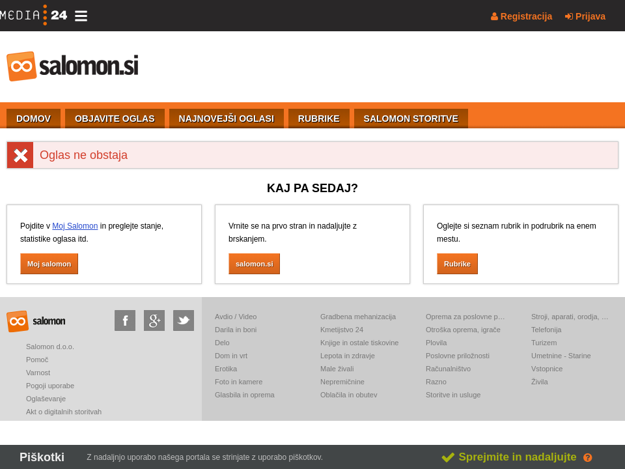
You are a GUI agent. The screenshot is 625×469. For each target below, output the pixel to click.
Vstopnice (546, 369)
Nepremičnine (342, 382)
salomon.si (73, 66)
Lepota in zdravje (347, 356)
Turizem (544, 343)
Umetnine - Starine (561, 356)
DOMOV (33, 118)
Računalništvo (448, 369)
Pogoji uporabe (50, 386)
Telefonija (546, 330)
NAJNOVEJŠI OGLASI (226, 118)
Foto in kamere (238, 382)
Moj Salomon (75, 226)
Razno (436, 382)
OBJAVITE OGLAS (115, 118)
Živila (539, 382)
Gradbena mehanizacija (358, 316)
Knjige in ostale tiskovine (359, 343)
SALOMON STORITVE (411, 118)
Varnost (38, 373)
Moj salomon (49, 264)
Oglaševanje (46, 399)
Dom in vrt (231, 356)
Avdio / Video (236, 316)
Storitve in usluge (453, 395)
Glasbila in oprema (245, 395)
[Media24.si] (37, 16)
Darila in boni (236, 330)
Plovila (436, 343)
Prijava (585, 16)
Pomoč (37, 359)
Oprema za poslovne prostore (465, 316)
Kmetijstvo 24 (341, 330)
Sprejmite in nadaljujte (509, 457)
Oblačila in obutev (348, 395)
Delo (222, 343)
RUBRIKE (319, 118)
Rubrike (457, 264)
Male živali (337, 369)
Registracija (521, 16)
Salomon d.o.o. (50, 346)
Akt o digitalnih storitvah (64, 412)
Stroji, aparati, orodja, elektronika (571, 316)
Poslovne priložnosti (458, 356)
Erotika (226, 369)
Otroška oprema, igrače (463, 330)
